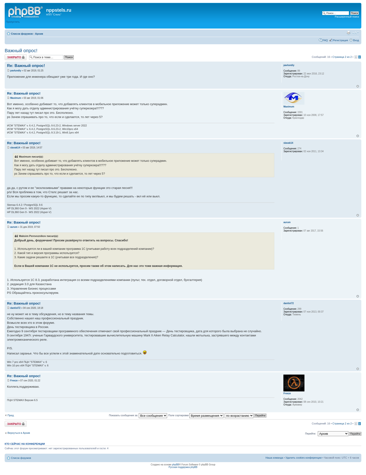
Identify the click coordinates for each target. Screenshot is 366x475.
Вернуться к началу (357, 86)
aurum (14, 227)
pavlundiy (15, 70)
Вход (356, 40)
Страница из (342, 56)
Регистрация (340, 40)
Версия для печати (348, 33)
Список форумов (22, 33)
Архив (39, 33)
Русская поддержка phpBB (182, 467)
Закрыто (16, 57)
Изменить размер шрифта (355, 33)
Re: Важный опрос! (26, 65)
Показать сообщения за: (138, 415)
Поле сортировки (195, 415)
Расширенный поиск (347, 16)
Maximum (15, 98)
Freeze (14, 380)
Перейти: (310, 433)
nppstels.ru (58, 10)
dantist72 (15, 308)
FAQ (325, 40)
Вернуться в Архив (18, 432)
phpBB (175, 464)
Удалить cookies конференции (303, 457)
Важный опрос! (21, 50)
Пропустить (13, 21)
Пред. (10, 415)
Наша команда (274, 457)
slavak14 (15, 147)
